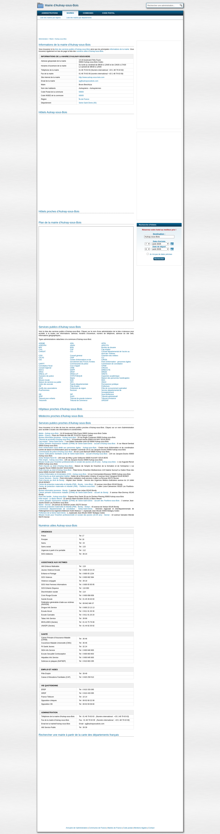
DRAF (72, 372)
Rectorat (73, 390)
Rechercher (159, 259)
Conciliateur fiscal (45, 366)
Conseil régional (45, 368)
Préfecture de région (78, 388)
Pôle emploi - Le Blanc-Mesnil (50, 499)
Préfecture (105, 386)
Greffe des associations (48, 388)
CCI (71, 352)
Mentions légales (140, 828)
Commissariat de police (79, 364)
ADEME (42, 343)
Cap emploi (105, 349)
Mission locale (44, 380)
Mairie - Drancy (44, 435)
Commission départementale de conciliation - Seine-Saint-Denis (65, 509)
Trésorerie (43, 400)
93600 (81, 92)
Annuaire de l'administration (77, 828)
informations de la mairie (119, 49)
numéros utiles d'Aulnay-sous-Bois (89, 51)
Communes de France (97, 828)
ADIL (72, 343)
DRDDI (104, 372)
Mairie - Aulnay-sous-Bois (49, 433)
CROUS (104, 368)
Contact (151, 828)
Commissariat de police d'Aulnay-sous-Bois (55, 452)
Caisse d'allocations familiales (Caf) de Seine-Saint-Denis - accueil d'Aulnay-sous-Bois (73, 454)
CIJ (102, 358)
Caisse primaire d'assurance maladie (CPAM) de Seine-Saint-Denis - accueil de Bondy (73, 492)
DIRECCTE (105, 370)
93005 (81, 96)
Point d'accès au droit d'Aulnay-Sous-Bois (56, 466)
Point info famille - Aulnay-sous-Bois (53, 497)
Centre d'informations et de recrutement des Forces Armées (82, 361)
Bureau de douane (108, 347)
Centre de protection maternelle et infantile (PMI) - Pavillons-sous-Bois (67, 486)
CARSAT (42, 352)
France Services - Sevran (48, 478)
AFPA (103, 343)
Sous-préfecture (107, 394)
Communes (88, 13)
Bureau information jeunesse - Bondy (53, 490)
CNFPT (41, 364)
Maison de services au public (50, 382)
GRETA (104, 374)
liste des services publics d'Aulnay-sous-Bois (72, 49)
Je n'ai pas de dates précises (161, 254)
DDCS (41, 370)
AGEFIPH (42, 345)
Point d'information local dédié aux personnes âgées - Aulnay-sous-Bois (67, 448)
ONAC (103, 382)
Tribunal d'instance (108, 398)
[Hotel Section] (86, 159)
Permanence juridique (109, 384)
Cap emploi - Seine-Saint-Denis (51, 442)
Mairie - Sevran (44, 505)
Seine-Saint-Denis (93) (87, 103)
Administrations (50, 13)
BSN (72, 347)
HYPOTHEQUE (76, 376)
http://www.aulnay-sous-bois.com (91, 77)
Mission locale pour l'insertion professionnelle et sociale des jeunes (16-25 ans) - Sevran (74, 515)
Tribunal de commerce (78, 400)
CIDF (72, 358)
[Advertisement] (110, 28)
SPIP (41, 396)
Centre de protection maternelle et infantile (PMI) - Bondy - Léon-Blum (66, 484)
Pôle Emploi (74, 386)
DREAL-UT (43, 374)
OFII (71, 382)
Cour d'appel (75, 366)
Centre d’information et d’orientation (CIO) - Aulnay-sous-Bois (62, 474)
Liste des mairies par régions (50, 17)
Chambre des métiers (109, 356)
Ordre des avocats (46, 384)
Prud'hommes (44, 390)
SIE (40, 394)
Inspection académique (110, 376)
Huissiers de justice (46, 376)
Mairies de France (115, 828)
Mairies (70, 13)
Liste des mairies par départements (79, 17)
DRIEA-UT (74, 374)
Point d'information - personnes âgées (116, 362)
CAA (40, 349)
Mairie (72, 378)
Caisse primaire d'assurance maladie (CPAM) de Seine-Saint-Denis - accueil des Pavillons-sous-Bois (79, 501)
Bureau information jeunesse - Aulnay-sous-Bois (57, 437)
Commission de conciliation (112, 364)
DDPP (72, 370)
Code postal (108, 13)
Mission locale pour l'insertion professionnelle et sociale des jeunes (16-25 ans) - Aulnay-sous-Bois (77, 462)
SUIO (72, 396)
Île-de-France (84, 99)
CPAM (103, 366)
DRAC (41, 372)
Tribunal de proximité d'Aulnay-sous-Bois (54, 439)
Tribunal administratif (109, 396)
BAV (40, 347)
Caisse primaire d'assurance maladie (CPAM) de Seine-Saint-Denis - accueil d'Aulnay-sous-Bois (77, 444)
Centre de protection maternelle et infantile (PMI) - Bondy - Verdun (64, 507)
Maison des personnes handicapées (115, 378)
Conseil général (76, 356)
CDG (41, 356)
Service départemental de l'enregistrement (111, 391)
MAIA (41, 378)
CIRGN (104, 360)
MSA (103, 380)
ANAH (72, 345)
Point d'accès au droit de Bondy (51, 480)
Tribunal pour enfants (47, 398)
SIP (71, 394)
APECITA (105, 345)
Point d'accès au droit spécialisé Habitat (54, 476)
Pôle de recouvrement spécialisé (114, 388)
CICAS (41, 358)
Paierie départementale (79, 384)
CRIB (72, 368)
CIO (40, 360)
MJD (72, 380)
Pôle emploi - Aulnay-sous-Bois (51, 460)
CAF (72, 349)
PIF (40, 386)
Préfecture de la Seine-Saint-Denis (52, 513)
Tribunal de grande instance (81, 398)
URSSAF (105, 400)
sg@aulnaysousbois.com (88, 81)
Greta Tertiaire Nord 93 (47, 458)
